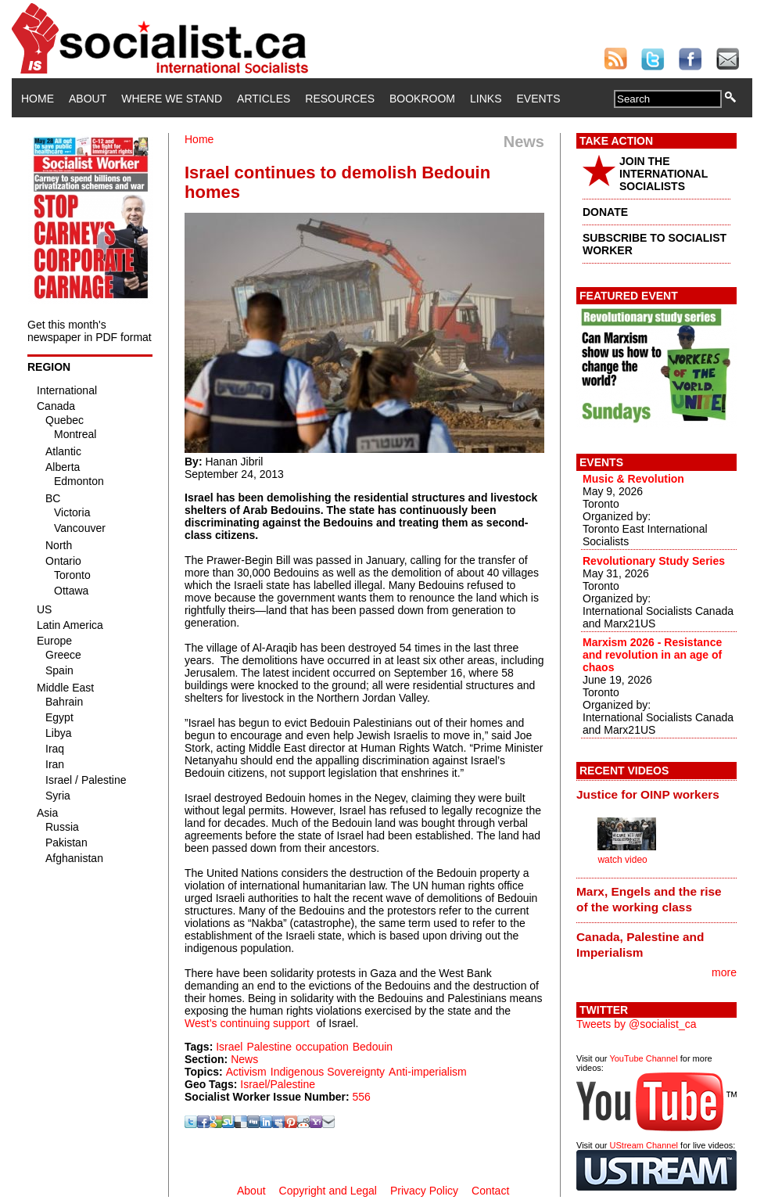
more (724, 972)
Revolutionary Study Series (654, 561)
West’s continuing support (247, 1023)
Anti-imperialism (428, 1071)
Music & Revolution (633, 478)
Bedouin (373, 1046)
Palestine (269, 1046)
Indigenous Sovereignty (328, 1071)
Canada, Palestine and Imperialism (640, 944)
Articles (263, 98)
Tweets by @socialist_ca (636, 1024)
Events (538, 98)
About (87, 98)
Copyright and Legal (328, 1190)
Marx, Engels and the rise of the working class (649, 899)
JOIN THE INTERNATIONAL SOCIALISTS (663, 173)
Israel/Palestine (277, 1084)
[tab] (656, 794)
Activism (246, 1071)
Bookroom (422, 98)
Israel (229, 1046)
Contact (490, 1190)
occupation (322, 1046)
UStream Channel (644, 1145)
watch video (622, 859)
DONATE (605, 212)
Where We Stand (171, 98)
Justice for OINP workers (647, 794)
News (244, 1059)
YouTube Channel (643, 1058)
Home (37, 98)
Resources (340, 98)
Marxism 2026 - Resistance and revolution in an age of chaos (652, 655)
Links (485, 98)
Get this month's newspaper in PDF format (89, 330)
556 (361, 1096)
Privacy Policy (424, 1190)
